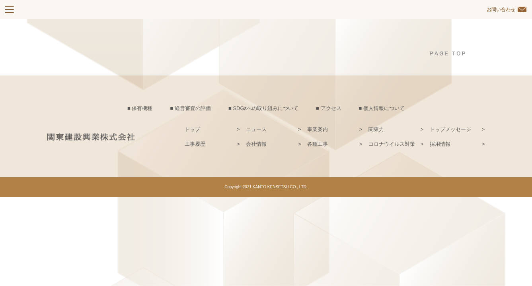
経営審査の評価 (193, 108)
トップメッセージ (450, 129)
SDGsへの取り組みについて (265, 108)
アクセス (331, 108)
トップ (192, 129)
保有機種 (142, 108)
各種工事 (317, 144)
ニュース (256, 129)
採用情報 (440, 144)
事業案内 (317, 129)
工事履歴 (195, 144)
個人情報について (384, 108)
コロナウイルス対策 (391, 144)
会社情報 (256, 144)
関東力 (376, 129)
